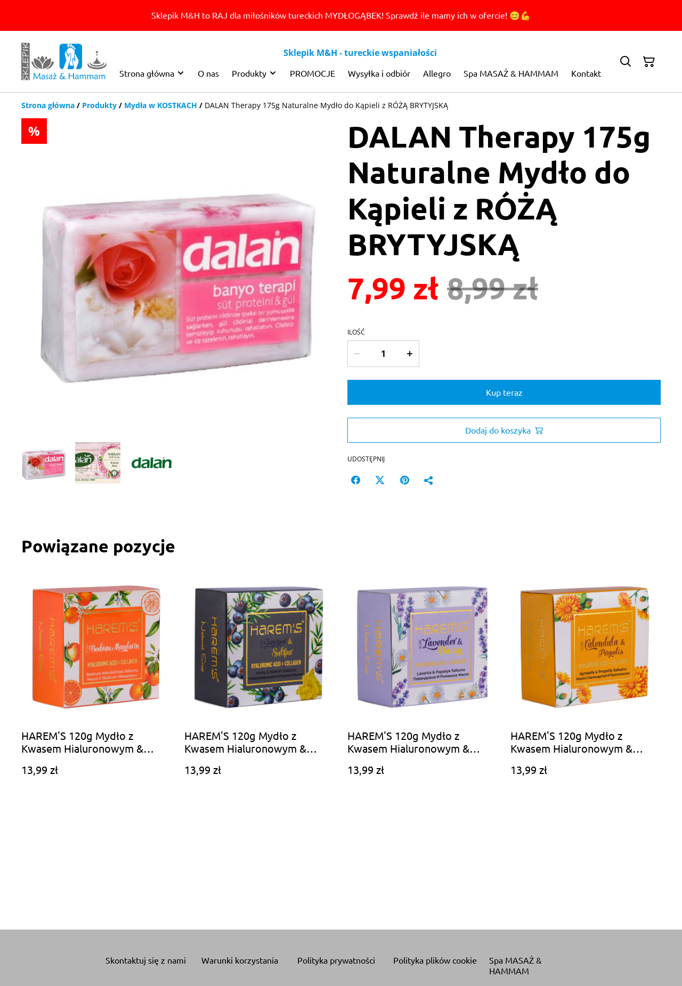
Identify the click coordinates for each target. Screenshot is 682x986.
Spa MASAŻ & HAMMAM (515, 965)
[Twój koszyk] (649, 62)
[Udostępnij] (429, 480)
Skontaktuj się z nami (145, 960)
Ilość (356, 332)
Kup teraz (504, 392)
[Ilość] (383, 353)
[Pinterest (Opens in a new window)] (404, 480)
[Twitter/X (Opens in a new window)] (380, 480)
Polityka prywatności (336, 960)
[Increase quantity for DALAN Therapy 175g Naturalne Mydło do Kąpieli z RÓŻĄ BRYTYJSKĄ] (410, 353)
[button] (44, 462)
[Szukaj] (625, 62)
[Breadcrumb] (341, 105)
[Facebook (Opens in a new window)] (355, 480)
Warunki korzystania (239, 960)
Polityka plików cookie (435, 960)
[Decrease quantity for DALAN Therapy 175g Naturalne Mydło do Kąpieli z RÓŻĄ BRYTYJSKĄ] (356, 353)
